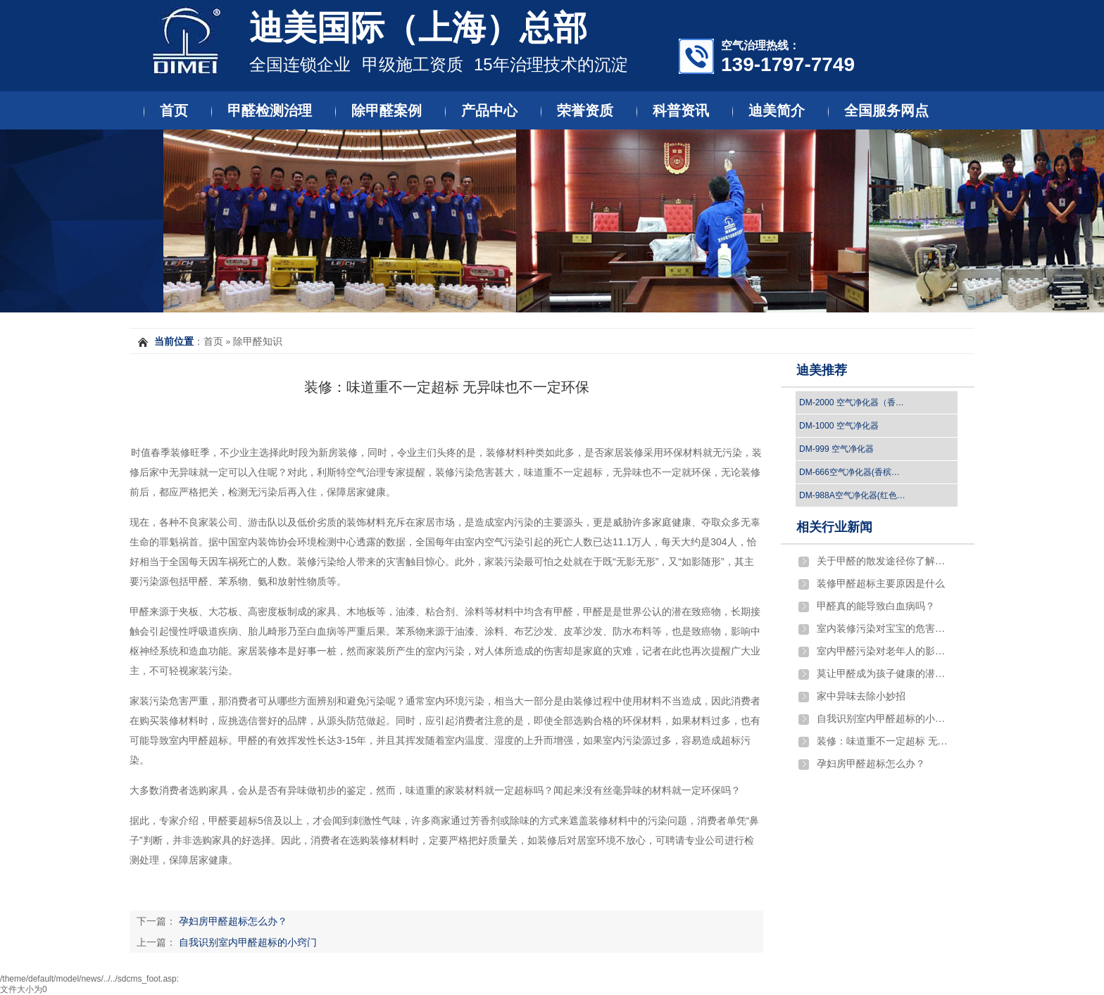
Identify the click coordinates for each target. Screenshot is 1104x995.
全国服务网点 (886, 110)
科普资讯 (681, 110)
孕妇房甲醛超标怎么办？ (233, 921)
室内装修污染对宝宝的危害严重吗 (884, 628)
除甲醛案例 (386, 110)
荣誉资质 (585, 110)
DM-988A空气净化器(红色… (852, 495)
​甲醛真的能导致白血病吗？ (876, 606)
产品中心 (489, 110)
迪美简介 (776, 110)
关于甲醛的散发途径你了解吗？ (884, 561)
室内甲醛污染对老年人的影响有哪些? (884, 651)
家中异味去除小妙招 (861, 696)
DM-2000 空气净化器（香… (851, 402)
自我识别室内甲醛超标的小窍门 (248, 942)
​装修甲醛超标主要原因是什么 (881, 583)
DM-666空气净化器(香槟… (849, 472)
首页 (174, 110)
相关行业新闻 (834, 527)
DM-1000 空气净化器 (839, 426)
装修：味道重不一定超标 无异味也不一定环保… (884, 741)
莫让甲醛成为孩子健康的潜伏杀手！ (884, 673)
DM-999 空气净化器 (836, 449)
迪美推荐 (821, 370)
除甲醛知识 (257, 341)
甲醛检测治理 (269, 110)
